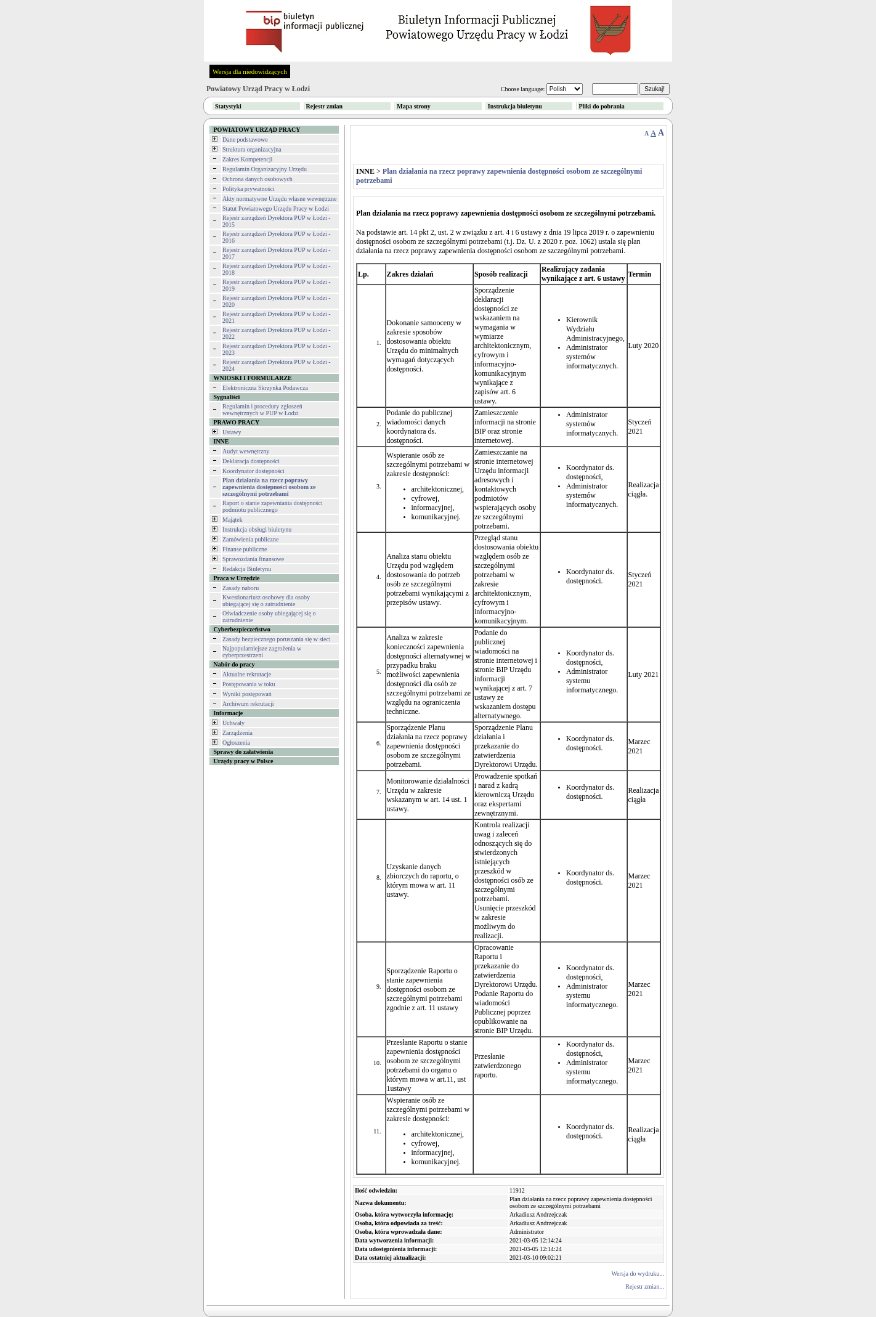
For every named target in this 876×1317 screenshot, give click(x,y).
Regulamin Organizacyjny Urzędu (264, 169)
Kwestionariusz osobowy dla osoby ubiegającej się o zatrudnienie (266, 600)
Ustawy (231, 432)
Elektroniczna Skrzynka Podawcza (265, 387)
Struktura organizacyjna (252, 149)
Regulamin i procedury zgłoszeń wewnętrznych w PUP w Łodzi (262, 409)
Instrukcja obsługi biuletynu (256, 529)
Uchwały (233, 722)
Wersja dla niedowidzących (250, 71)
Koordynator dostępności (253, 471)
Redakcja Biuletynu (246, 568)
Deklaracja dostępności (251, 461)
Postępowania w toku (248, 684)
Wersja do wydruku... (637, 1273)
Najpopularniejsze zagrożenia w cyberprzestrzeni (261, 651)
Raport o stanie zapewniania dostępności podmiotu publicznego (272, 506)
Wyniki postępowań (247, 694)
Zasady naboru (240, 588)
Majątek (232, 519)
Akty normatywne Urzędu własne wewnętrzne (279, 198)
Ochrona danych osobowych (257, 179)
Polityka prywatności (248, 188)
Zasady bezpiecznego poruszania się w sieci (276, 639)
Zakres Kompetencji (247, 159)
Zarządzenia (237, 732)
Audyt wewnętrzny (245, 451)
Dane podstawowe (245, 139)
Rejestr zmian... (644, 1286)
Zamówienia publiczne (250, 539)
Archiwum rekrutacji (248, 703)
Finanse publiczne (244, 549)
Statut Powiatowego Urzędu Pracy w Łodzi (275, 208)
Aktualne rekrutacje (246, 674)
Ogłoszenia (236, 742)
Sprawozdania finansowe (253, 559)
